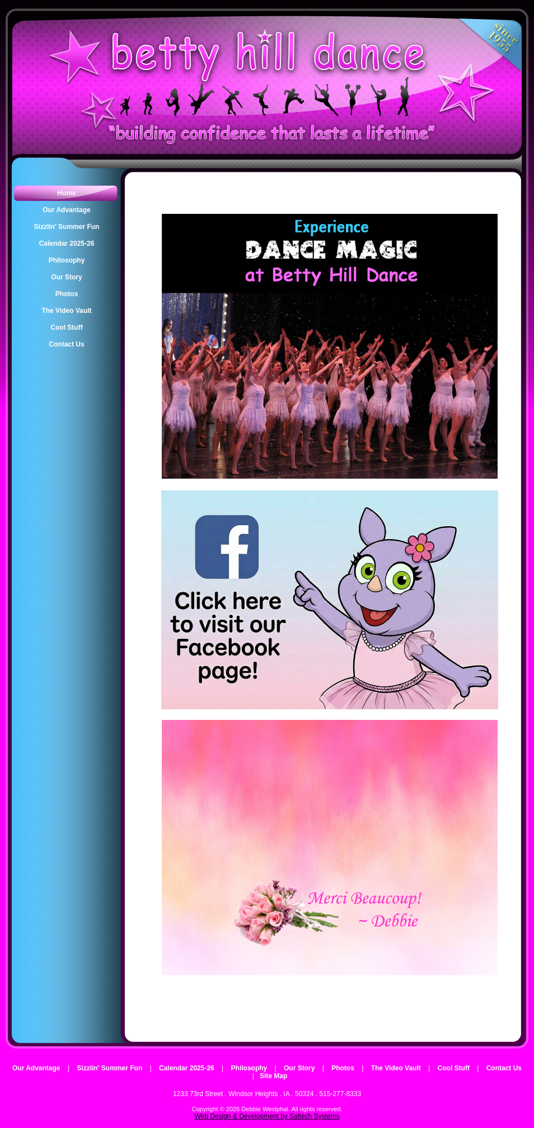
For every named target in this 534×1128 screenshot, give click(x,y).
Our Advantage (36, 1068)
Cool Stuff (454, 1068)
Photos (342, 1068)
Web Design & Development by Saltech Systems (266, 1116)
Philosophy (249, 1068)
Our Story (299, 1068)
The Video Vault (396, 1068)
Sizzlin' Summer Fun (109, 1068)
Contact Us (504, 1068)
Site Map (273, 1076)
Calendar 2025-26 (186, 1068)
